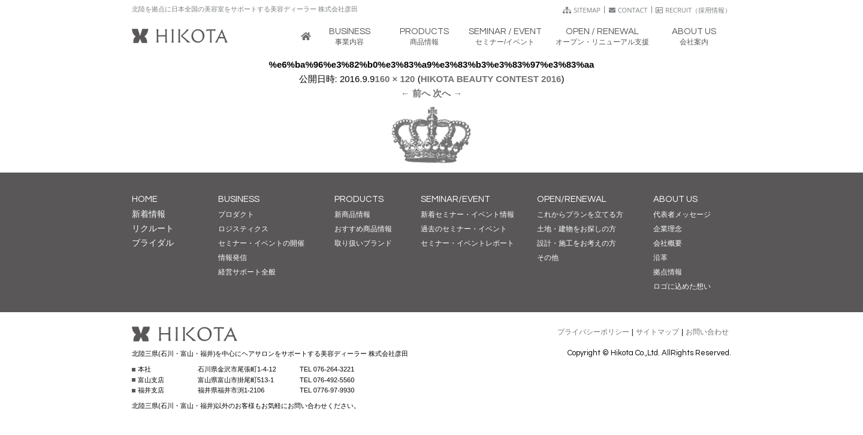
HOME (145, 199)
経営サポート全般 (247, 272)
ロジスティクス (243, 229)
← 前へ (415, 93)
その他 (548, 257)
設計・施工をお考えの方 (576, 243)
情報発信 (232, 257)
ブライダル (153, 242)
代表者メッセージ (682, 214)
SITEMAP (582, 9)
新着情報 (148, 214)
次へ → (447, 93)
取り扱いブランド (363, 243)
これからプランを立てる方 (580, 214)
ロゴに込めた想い (682, 286)
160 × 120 (395, 79)
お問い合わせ (707, 332)
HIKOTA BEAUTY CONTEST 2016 (491, 79)
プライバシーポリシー (593, 332)
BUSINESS (238, 199)
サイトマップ (657, 332)
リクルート (153, 228)
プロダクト (236, 214)
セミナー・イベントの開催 (261, 243)
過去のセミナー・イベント (464, 229)
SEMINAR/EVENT (455, 199)
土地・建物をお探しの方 (576, 229)
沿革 (660, 257)
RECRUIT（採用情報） (693, 9)
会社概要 (667, 243)
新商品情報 (352, 214)
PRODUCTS (359, 199)
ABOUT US (675, 199)
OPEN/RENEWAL (571, 199)
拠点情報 (667, 272)
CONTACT (628, 9)
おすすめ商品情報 (363, 229)
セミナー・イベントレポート (467, 243)
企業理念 (667, 229)
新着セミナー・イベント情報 (467, 214)
